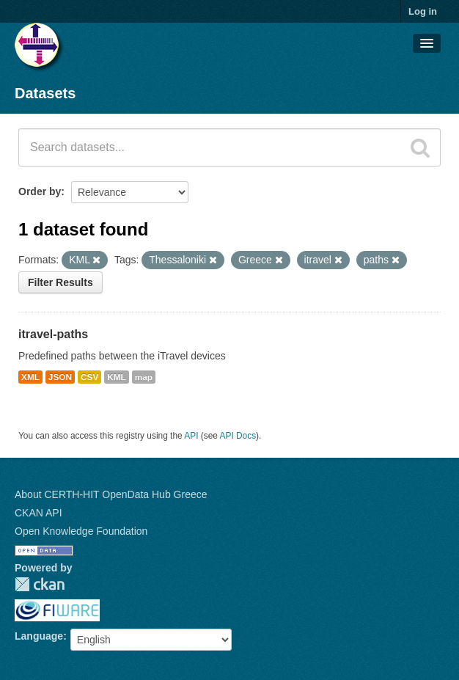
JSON (60, 377)
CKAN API (38, 513)
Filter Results (60, 282)
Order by (39, 191)
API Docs (238, 436)
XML (30, 377)
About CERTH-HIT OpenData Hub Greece (111, 494)
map (144, 377)
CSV (89, 377)
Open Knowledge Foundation (81, 531)
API (191, 436)
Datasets (45, 93)
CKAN (40, 584)
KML (116, 377)
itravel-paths (53, 334)
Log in (422, 11)
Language (39, 636)
